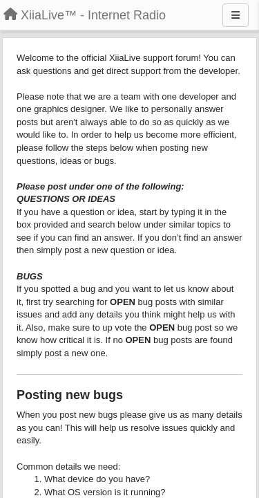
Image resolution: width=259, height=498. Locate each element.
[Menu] (235, 15)
